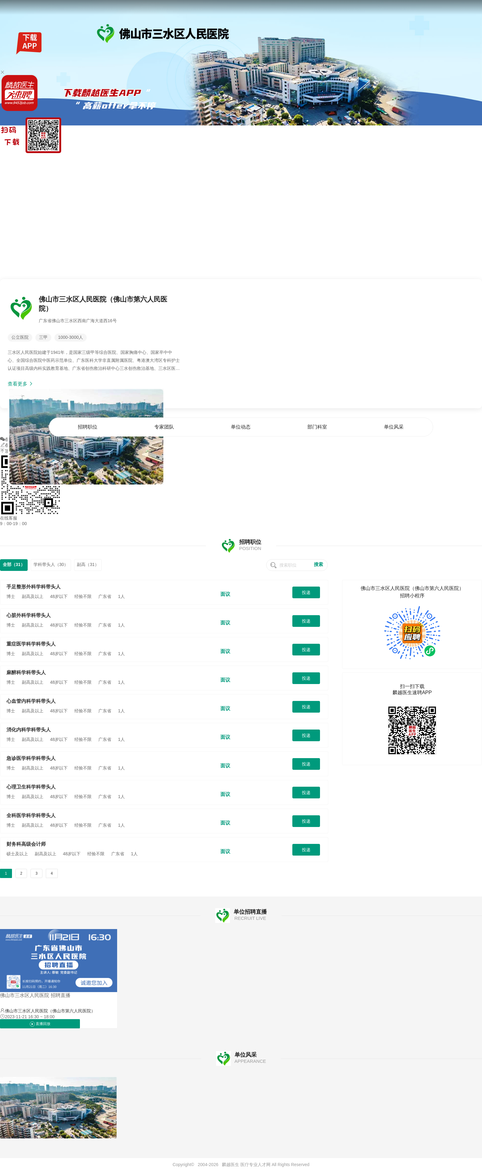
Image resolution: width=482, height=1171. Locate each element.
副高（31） (88, 564)
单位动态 (412, 161)
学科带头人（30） (51, 564)
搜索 (318, 564)
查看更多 (21, 383)
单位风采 (473, 161)
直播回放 (40, 1024)
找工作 (33, 161)
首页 (325, 161)
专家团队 (382, 161)
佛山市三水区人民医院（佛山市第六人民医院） (50, 1010)
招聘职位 (351, 161)
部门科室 (443, 161)
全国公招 (49, 161)
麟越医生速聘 (13, 161)
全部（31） (14, 564)
